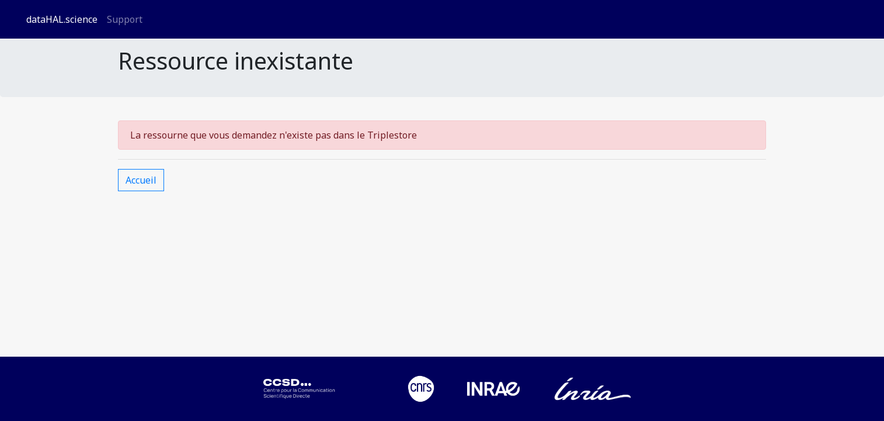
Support (124, 19)
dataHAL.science (62, 19)
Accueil (141, 180)
